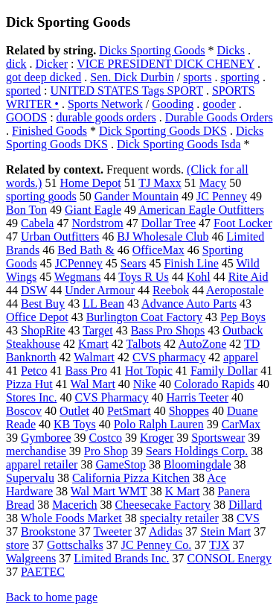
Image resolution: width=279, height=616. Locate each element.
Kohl (199, 276)
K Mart (182, 491)
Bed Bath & (85, 250)
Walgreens (31, 558)
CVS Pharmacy (111, 397)
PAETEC (43, 571)
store (17, 545)
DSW (34, 290)
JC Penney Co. (156, 545)
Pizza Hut (29, 384)
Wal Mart (92, 384)
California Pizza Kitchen (131, 477)
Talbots (143, 343)
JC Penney (221, 196)
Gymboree (46, 437)
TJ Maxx (159, 183)
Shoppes (189, 410)
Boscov (24, 410)
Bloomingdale (197, 464)
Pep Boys (243, 317)
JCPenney (79, 263)
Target (97, 330)
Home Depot (90, 183)
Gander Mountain (136, 196)
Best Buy (43, 303)
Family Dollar (223, 370)
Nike (144, 384)
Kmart (93, 343)
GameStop (120, 464)
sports (197, 77)
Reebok (171, 290)
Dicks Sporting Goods (152, 50)
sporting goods (41, 196)
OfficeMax (158, 250)
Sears (134, 263)
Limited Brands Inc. (121, 558)
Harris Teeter (197, 397)
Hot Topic (149, 370)
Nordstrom (97, 223)
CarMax (241, 424)
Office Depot (37, 317)
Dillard (245, 504)
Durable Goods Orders (219, 117)
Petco (34, 370)
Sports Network (105, 104)
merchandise (36, 451)
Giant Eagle (93, 209)
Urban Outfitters (60, 236)
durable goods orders (106, 117)
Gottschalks (75, 545)
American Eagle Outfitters (201, 209)
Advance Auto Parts (189, 303)
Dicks (231, 50)
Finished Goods (49, 130)
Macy (212, 183)
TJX (219, 545)
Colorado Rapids (214, 384)
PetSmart (129, 410)
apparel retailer (41, 464)
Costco (105, 437)
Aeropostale (234, 290)
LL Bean (103, 303)
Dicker (52, 63)
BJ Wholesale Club (162, 236)
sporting (239, 77)
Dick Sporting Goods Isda (179, 144)
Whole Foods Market (71, 518)
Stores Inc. (31, 397)
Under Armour (100, 290)
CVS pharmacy (168, 357)
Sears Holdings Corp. (197, 451)
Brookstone (48, 531)
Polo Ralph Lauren (159, 424)
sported (23, 90)
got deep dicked (43, 77)
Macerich (74, 504)
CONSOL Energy (229, 558)
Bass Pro (86, 370)
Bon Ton (26, 209)
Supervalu (30, 477)
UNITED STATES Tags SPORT (127, 90)
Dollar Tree (168, 223)
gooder (218, 104)
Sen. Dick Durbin (131, 77)
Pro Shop (106, 451)
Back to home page (51, 597)
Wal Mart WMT (109, 491)
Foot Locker (243, 223)
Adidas (165, 531)
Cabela (37, 223)
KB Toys (75, 424)
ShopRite (43, 330)
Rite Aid (248, 276)
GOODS (26, 117)
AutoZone (202, 343)
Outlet (74, 410)
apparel (240, 357)
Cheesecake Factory (163, 504)
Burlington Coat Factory (144, 317)
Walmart (94, 357)
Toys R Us (143, 276)
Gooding (172, 104)
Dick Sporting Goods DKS (163, 130)
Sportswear (218, 437)
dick (16, 63)
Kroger (156, 437)
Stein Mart (225, 531)
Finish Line (191, 263)
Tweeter (113, 531)
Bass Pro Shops (168, 330)
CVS (248, 518)
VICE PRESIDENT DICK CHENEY (165, 63)
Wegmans (77, 276)
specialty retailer (179, 518)
